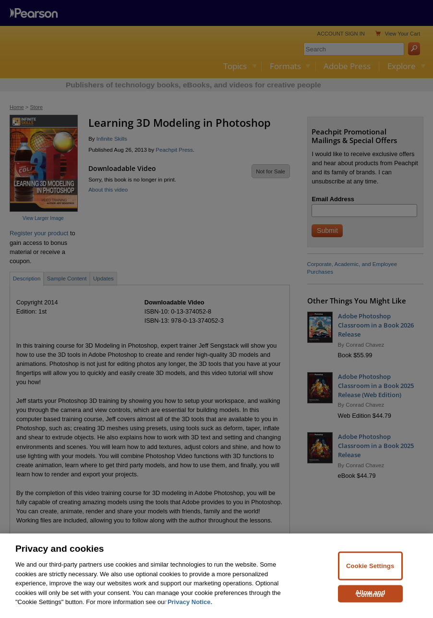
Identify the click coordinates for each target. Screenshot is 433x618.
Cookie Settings (370, 588)
